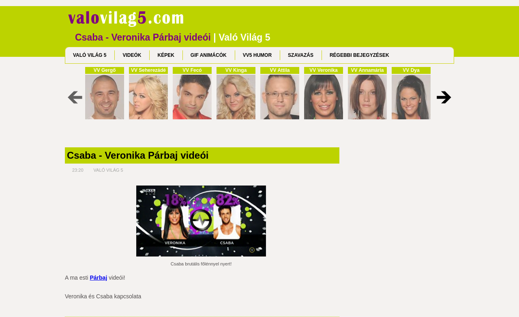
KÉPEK (165, 55)
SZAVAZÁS (300, 55)
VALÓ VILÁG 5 (89, 55)
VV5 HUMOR (257, 55)
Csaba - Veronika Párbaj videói (137, 155)
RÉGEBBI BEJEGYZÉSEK (359, 55)
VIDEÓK (131, 55)
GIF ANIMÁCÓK (209, 55)
